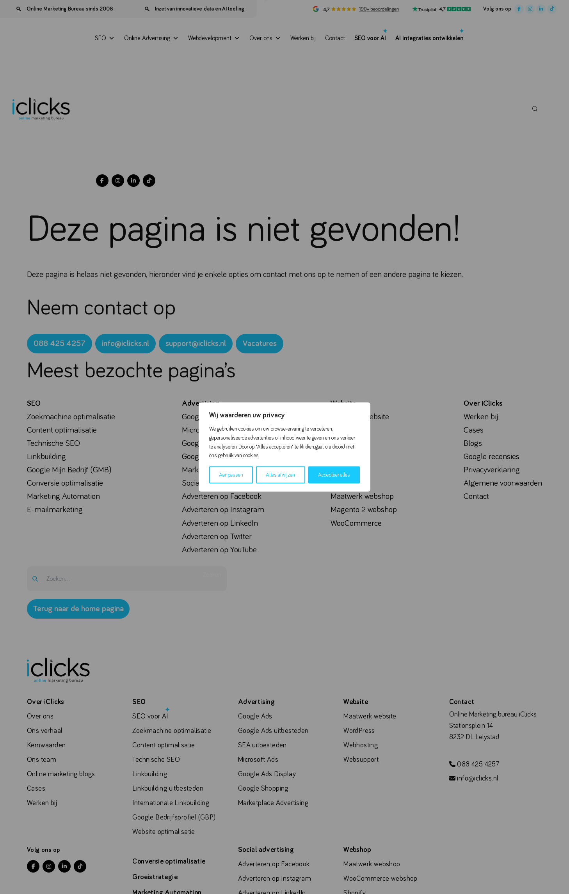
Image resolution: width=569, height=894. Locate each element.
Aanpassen (231, 475)
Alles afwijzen (280, 475)
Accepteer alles (334, 475)
